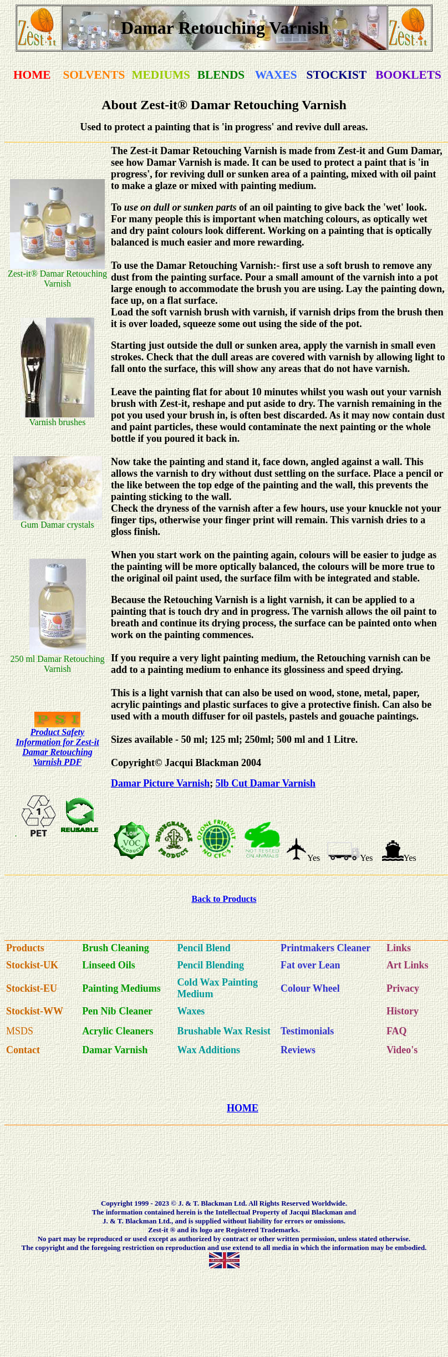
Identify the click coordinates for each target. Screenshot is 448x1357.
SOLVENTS (94, 74)
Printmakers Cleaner (325, 947)
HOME (32, 74)
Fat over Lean (310, 965)
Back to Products (223, 899)
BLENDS (221, 74)
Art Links (407, 965)
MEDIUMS (160, 74)
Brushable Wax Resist (224, 1031)
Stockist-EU (31, 988)
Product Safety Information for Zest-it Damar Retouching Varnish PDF (57, 747)
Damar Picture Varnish (160, 783)
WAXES (276, 74)
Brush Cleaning (115, 947)
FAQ (396, 1031)
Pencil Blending (210, 965)
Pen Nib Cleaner (117, 1011)
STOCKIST (337, 74)
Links (398, 947)
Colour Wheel (310, 988)
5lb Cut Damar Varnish (265, 783)
